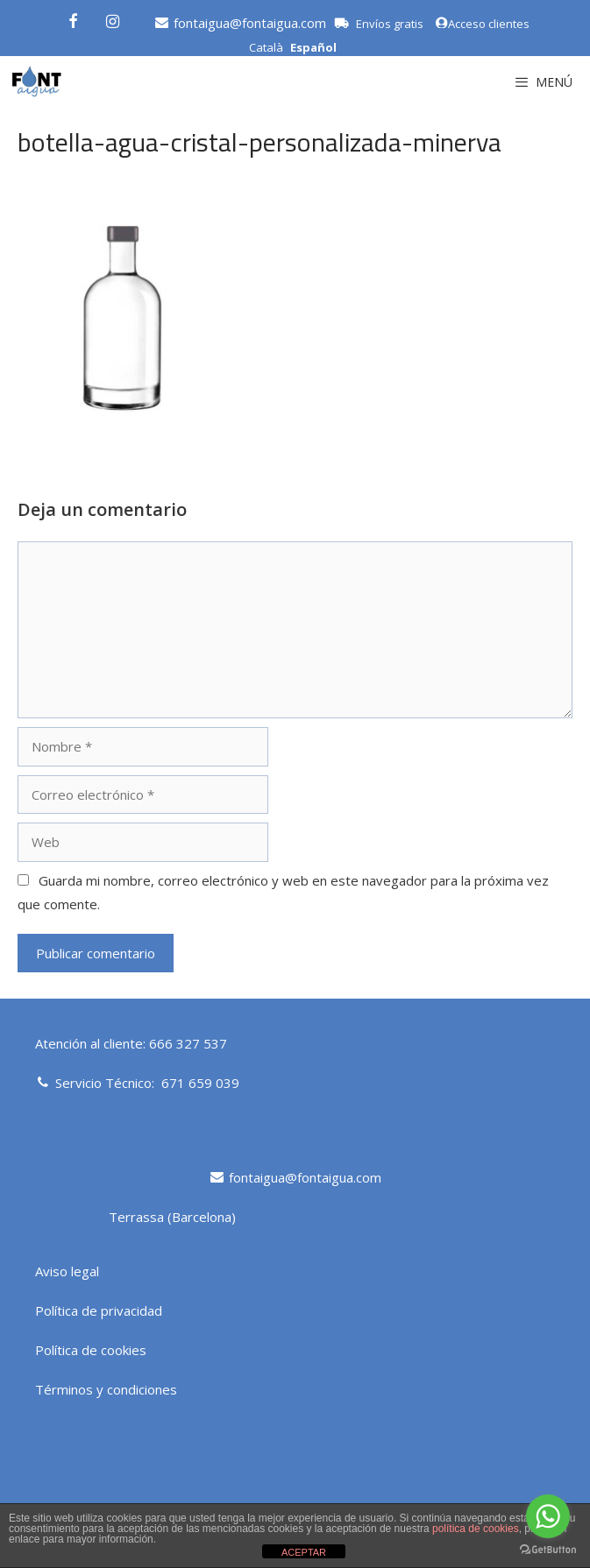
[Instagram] (113, 18)
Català (266, 47)
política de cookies (475, 1528)
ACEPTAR (303, 1552)
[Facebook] (72, 18)
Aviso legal (67, 1271)
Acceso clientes (482, 24)
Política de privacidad (98, 1310)
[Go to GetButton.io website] (548, 1550)
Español (313, 47)
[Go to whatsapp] (548, 1516)
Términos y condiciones (106, 1389)
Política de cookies (90, 1350)
